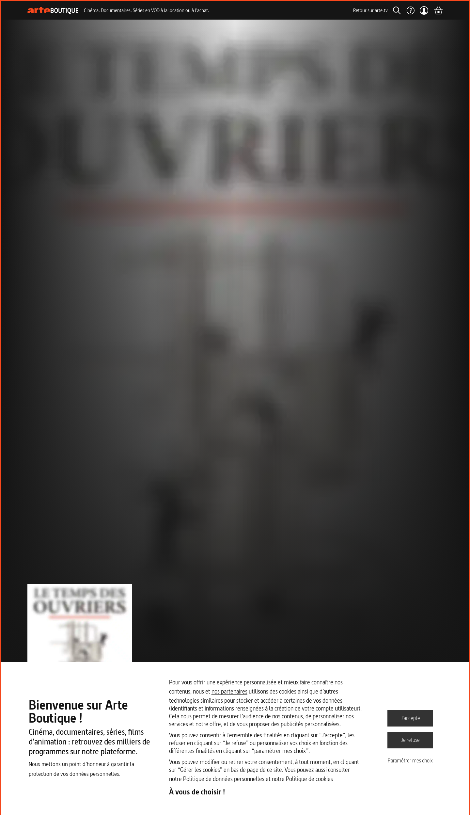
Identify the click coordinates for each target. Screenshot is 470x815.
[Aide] (410, 10)
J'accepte (410, 718)
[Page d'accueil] (53, 10)
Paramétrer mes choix (410, 760)
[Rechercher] (397, 10)
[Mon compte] (424, 10)
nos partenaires (229, 691)
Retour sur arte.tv (370, 10)
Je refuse (410, 739)
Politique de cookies (309, 779)
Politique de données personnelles (223, 779)
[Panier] (438, 10)
